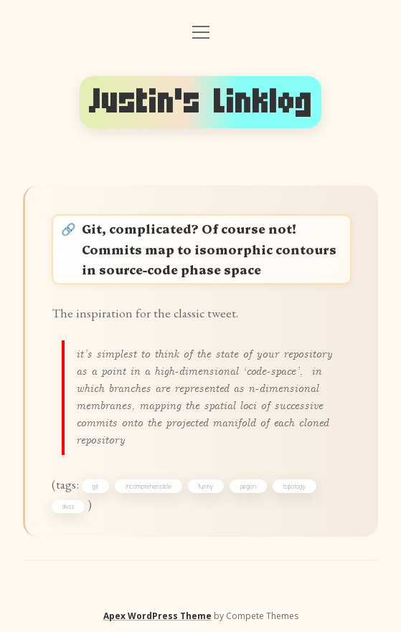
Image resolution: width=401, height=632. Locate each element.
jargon (248, 486)
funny (206, 486)
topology (294, 486)
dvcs (68, 506)
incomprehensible (148, 486)
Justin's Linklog (201, 102)
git (95, 486)
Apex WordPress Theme (157, 616)
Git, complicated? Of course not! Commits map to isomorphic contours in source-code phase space (209, 248)
